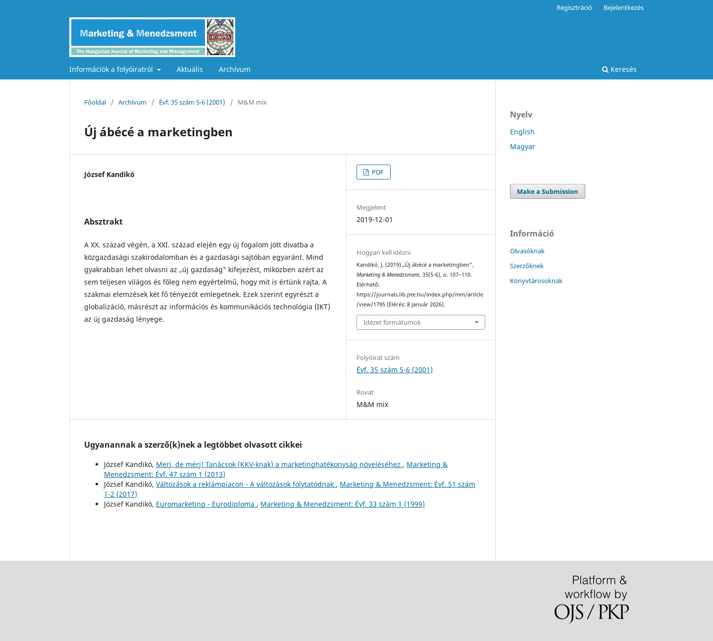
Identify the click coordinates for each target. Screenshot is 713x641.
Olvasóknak (527, 250)
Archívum (235, 69)
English (522, 131)
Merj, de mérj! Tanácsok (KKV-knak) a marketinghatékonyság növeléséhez (279, 464)
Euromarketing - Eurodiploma (206, 504)
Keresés (619, 69)
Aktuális (190, 69)
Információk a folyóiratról (112, 69)
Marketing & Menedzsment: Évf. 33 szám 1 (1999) (342, 504)
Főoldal (95, 102)
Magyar (522, 146)
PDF (377, 172)
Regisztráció (574, 7)
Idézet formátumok (392, 322)
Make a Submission (547, 191)
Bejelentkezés (624, 7)
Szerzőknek (527, 265)
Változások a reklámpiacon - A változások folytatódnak (246, 484)
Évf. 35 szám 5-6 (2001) (192, 102)
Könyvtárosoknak (536, 280)
